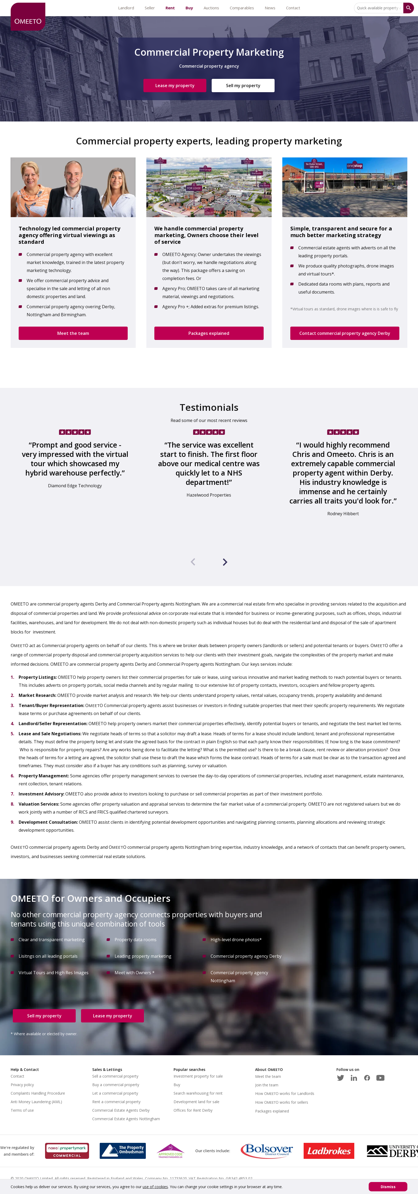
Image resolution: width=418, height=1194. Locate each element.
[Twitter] (340, 1077)
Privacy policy (22, 1084)
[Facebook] (367, 1077)
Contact (293, 7)
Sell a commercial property (115, 1076)
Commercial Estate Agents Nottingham (126, 1118)
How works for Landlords (284, 1093)
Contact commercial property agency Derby (344, 333)
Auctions (211, 7)
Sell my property (243, 85)
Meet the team (73, 333)
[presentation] (193, 563)
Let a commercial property (115, 1093)
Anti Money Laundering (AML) (36, 1101)
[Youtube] (380, 1077)
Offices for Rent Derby (193, 1110)
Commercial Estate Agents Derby (121, 1110)
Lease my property (175, 85)
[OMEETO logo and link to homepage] (28, 17)
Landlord (126, 7)
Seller (150, 7)
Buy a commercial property (115, 1084)
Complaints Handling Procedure (38, 1093)
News (270, 7)
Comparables (242, 7)
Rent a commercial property (116, 1101)
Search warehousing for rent (198, 1093)
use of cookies (155, 1186)
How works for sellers (281, 1102)
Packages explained (208, 333)
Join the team (266, 1084)
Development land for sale (196, 1101)
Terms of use (22, 1110)
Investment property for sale (198, 1076)
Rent (170, 7)
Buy (189, 7)
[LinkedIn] (354, 1077)
